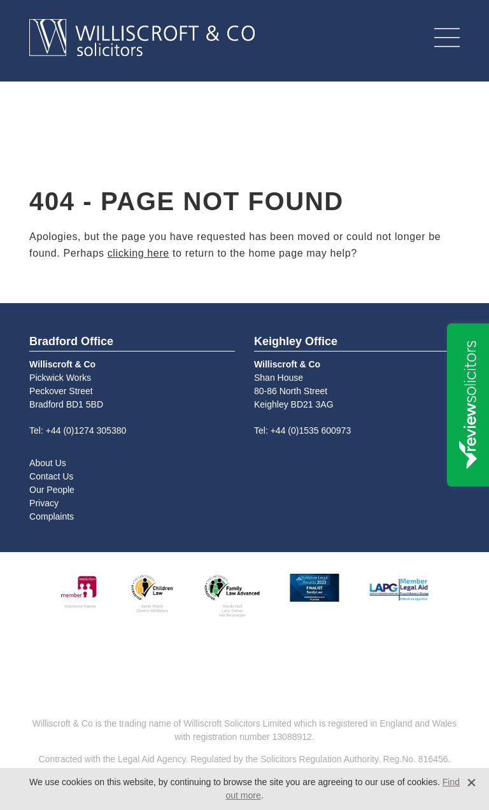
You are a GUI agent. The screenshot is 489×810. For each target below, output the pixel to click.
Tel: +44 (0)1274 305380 (77, 430)
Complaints (51, 516)
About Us (47, 463)
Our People (51, 490)
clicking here (138, 253)
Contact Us (51, 476)
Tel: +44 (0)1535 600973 (302, 430)
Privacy (44, 503)
